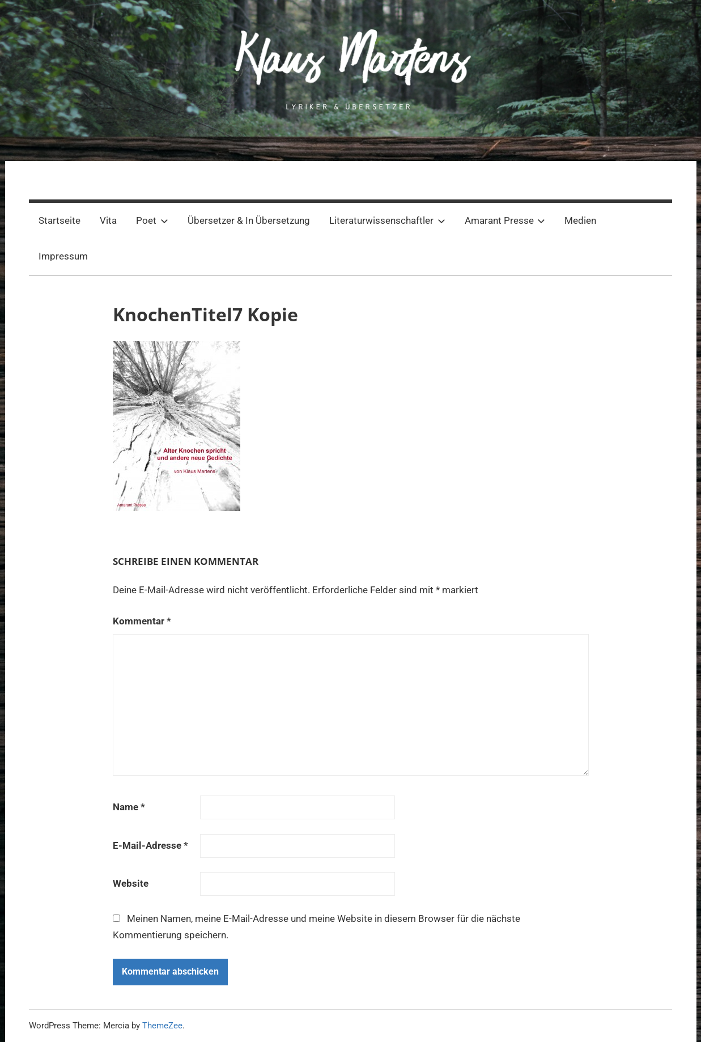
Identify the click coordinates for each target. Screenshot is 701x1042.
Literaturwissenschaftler (387, 220)
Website (130, 883)
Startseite (59, 220)
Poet (152, 220)
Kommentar (142, 621)
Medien (580, 220)
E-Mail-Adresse (150, 845)
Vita (108, 220)
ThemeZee (162, 1025)
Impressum (63, 256)
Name (129, 807)
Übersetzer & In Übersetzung (249, 220)
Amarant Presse (505, 220)
